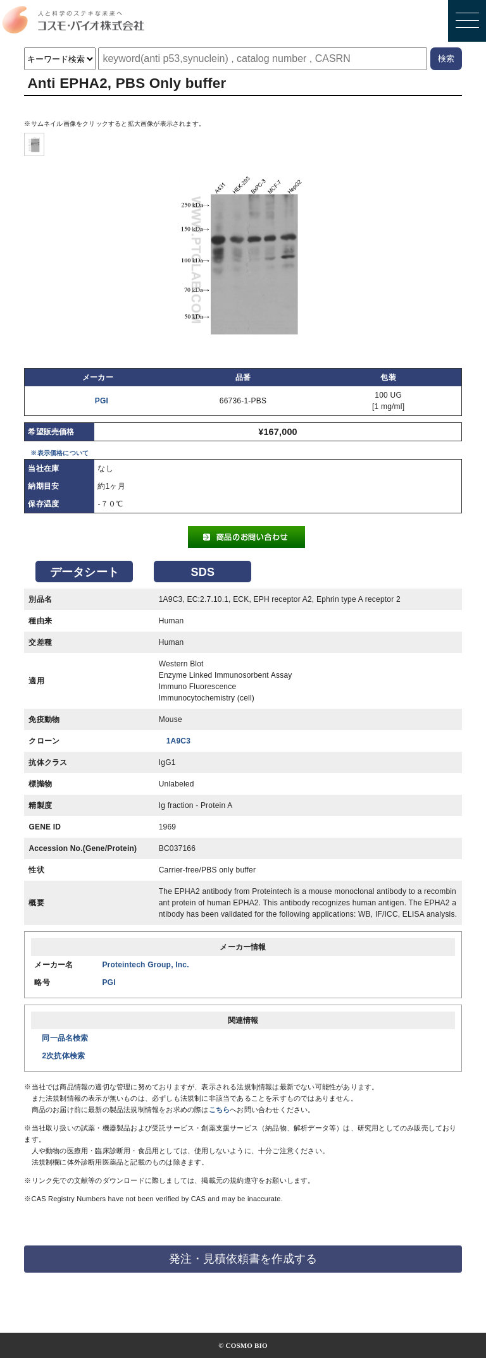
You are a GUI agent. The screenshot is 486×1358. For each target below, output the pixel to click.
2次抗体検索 (63, 1055)
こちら (219, 1109)
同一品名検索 (65, 1038)
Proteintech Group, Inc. (145, 964)
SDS (203, 572)
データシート (84, 572)
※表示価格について (59, 453)
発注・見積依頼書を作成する (243, 1258)
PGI (101, 400)
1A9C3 (178, 741)
